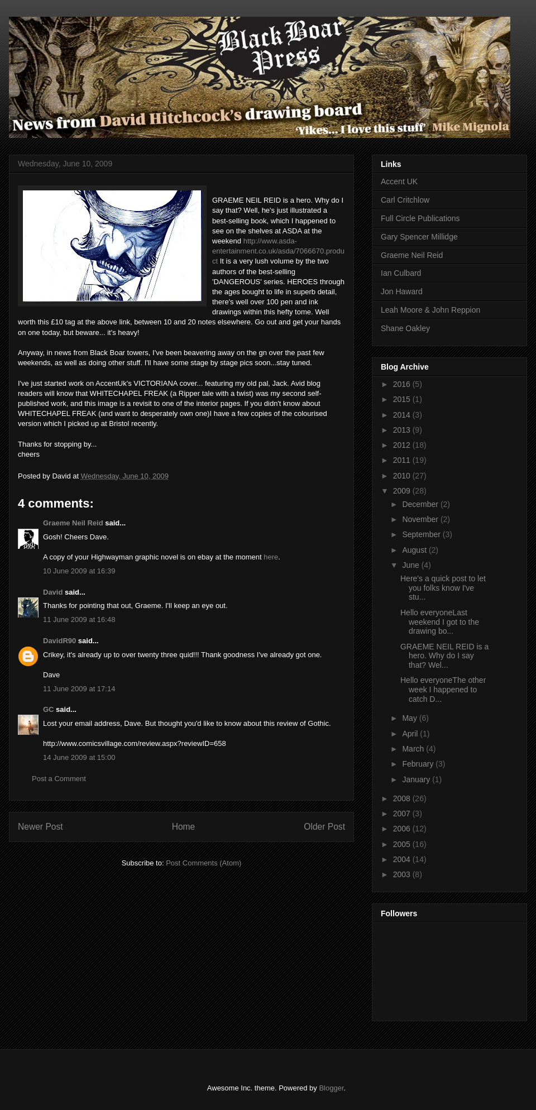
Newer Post (40, 826)
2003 (403, 874)
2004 (403, 859)
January (417, 779)
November (421, 519)
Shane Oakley (405, 328)
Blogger (331, 1088)
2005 (403, 844)
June (411, 565)
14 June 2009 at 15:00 (79, 757)
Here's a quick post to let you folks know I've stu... (443, 588)
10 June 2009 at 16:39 (79, 571)
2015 (403, 399)
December (421, 504)
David (53, 592)
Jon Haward (402, 291)
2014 (403, 414)
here (271, 557)
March (414, 748)
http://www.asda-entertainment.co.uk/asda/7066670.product (278, 251)
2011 (403, 460)
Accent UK (399, 181)
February (419, 763)
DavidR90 (59, 641)
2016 (403, 384)
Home (183, 826)
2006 (403, 828)
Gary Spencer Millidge (419, 236)
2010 (403, 475)
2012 (403, 445)
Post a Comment (59, 778)
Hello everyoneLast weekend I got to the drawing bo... (439, 622)
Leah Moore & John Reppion (430, 309)
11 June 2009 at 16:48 (79, 619)
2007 (403, 813)
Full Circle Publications (420, 218)
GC (48, 709)
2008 (403, 798)
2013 (403, 429)
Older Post (324, 826)
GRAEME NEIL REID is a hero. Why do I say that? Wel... (444, 656)
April (411, 733)
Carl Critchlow (405, 199)
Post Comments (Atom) (203, 863)
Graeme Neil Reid (73, 523)
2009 (403, 490)
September (422, 534)
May (410, 718)
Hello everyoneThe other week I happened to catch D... (443, 690)
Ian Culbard (401, 273)
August (415, 550)
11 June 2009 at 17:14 (79, 689)
